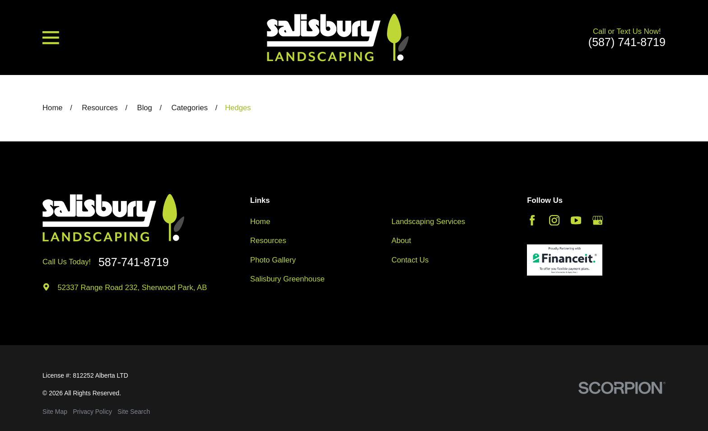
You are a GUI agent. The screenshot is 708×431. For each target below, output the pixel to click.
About (401, 240)
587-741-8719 (133, 262)
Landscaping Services (428, 221)
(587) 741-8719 (627, 42)
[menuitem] (54, 411)
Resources (268, 240)
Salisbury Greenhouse (287, 279)
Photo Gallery (273, 260)
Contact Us (410, 260)
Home (260, 221)
